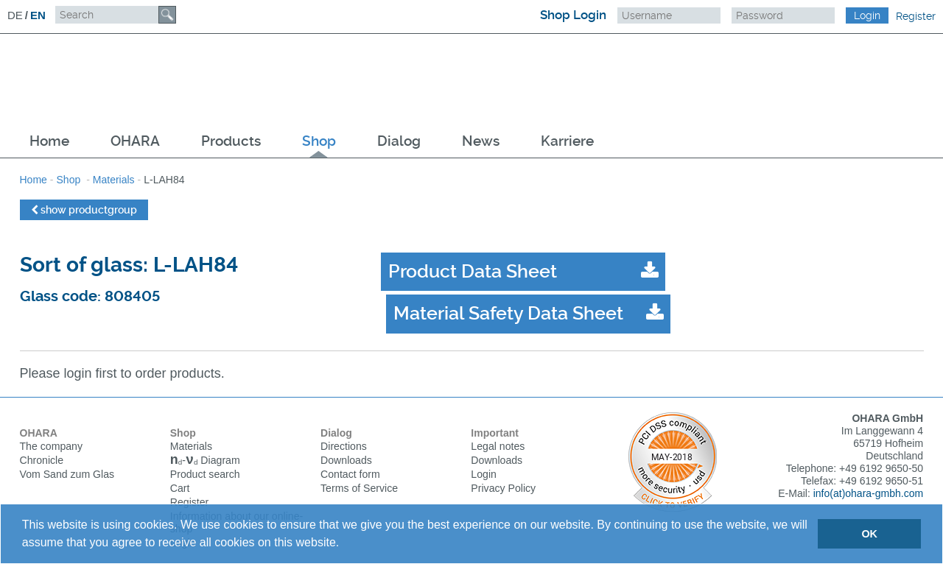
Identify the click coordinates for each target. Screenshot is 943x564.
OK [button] (869, 534)
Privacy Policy (503, 467)
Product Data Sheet (472, 271)
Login (483, 453)
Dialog (399, 141)
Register (916, 16)
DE (15, 15)
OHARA (135, 141)
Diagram (204, 441)
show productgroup (84, 210)
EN (38, 15)
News (480, 141)
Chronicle (41, 439)
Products (231, 141)
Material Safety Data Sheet (777, 271)
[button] (345, 544)
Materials (114, 180)
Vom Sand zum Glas (67, 453)
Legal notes (497, 425)
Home (49, 141)
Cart (179, 469)
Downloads (345, 439)
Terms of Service (358, 467)
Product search (204, 455)
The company (51, 425)
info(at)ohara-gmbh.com (868, 473)
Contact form (349, 453)
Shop (319, 141)
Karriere (567, 141)
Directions (343, 425)
